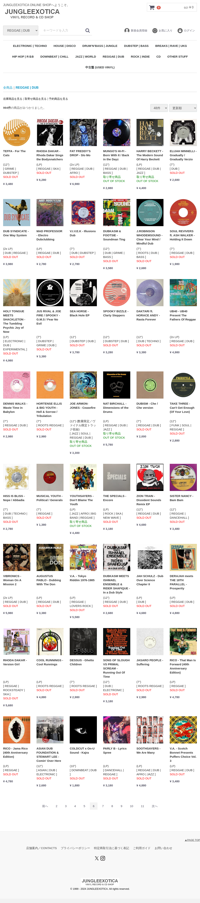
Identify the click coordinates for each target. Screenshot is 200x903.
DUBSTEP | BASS (136, 45)
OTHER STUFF (177, 56)
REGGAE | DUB (113, 56)
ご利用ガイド (142, 848)
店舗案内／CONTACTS (41, 848)
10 (131, 806)
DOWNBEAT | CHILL (54, 56)
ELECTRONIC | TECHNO (30, 45)
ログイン (186, 31)
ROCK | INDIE (140, 56)
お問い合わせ (163, 848)
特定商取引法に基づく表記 (111, 848)
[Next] (155, 806)
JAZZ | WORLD (85, 56)
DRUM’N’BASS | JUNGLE (99, 45)
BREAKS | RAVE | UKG (171, 45)
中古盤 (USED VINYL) (99, 67)
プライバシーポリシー (75, 848)
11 (142, 806)
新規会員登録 (135, 31)
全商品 (7, 87)
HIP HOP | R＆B (23, 56)
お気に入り (162, 31)
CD (158, 56)
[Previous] (45, 806)
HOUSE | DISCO (65, 45)
